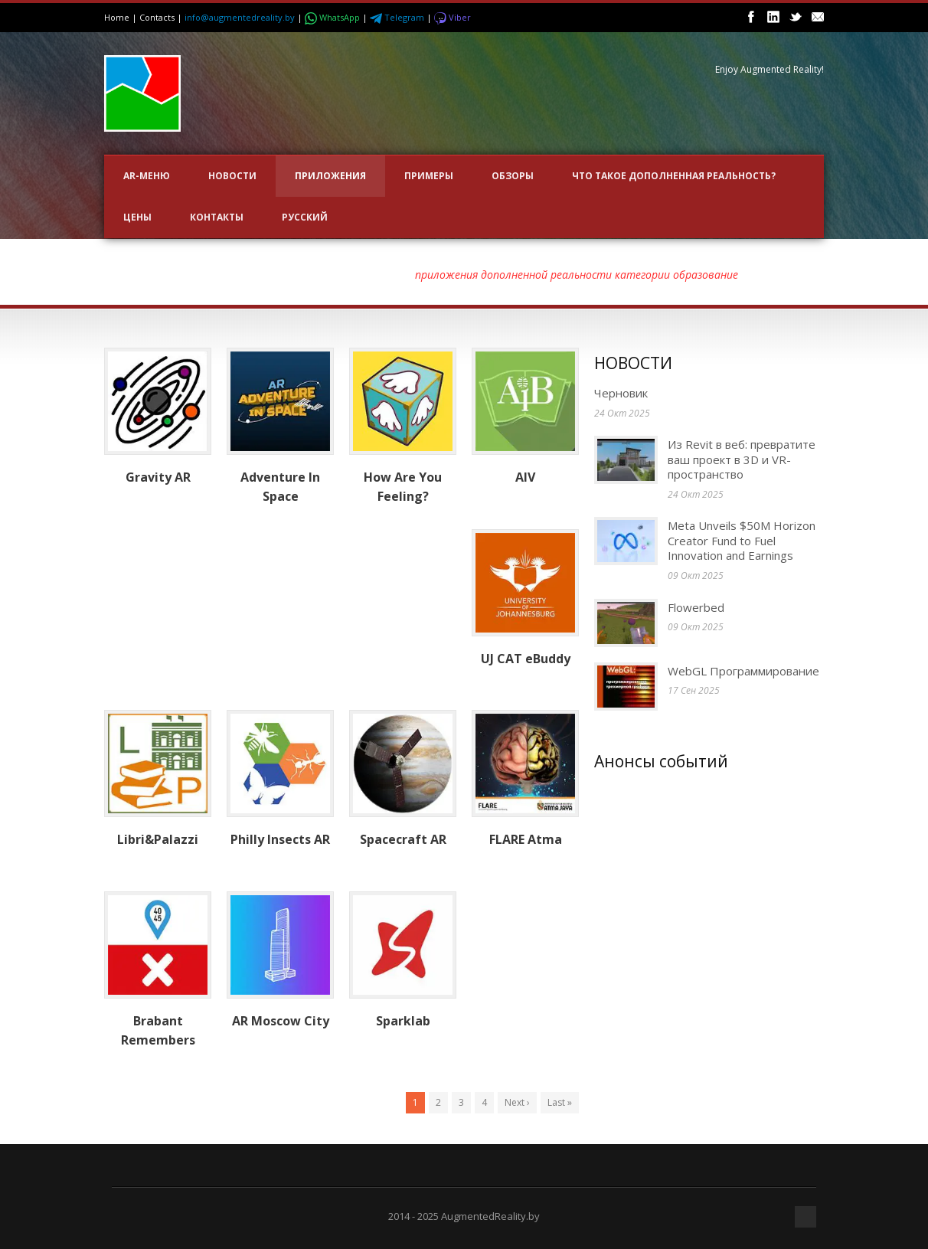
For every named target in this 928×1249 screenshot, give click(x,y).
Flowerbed (697, 607)
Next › (517, 1102)
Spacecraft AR (403, 839)
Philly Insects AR (280, 839)
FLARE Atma (525, 839)
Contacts (157, 17)
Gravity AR (158, 477)
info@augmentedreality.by (240, 17)
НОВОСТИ (232, 175)
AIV (525, 477)
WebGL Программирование (743, 670)
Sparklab (403, 1020)
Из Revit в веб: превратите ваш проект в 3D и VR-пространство (741, 459)
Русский (305, 217)
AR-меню (146, 175)
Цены (137, 217)
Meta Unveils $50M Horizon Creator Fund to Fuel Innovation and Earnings (741, 540)
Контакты (216, 217)
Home (116, 17)
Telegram (398, 17)
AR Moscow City (280, 1020)
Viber (452, 17)
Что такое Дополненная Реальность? (674, 175)
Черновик (621, 393)
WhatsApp (333, 17)
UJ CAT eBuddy (525, 658)
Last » (559, 1102)
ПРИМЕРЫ (428, 175)
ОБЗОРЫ (513, 175)
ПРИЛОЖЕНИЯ (330, 175)
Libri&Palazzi (157, 839)
